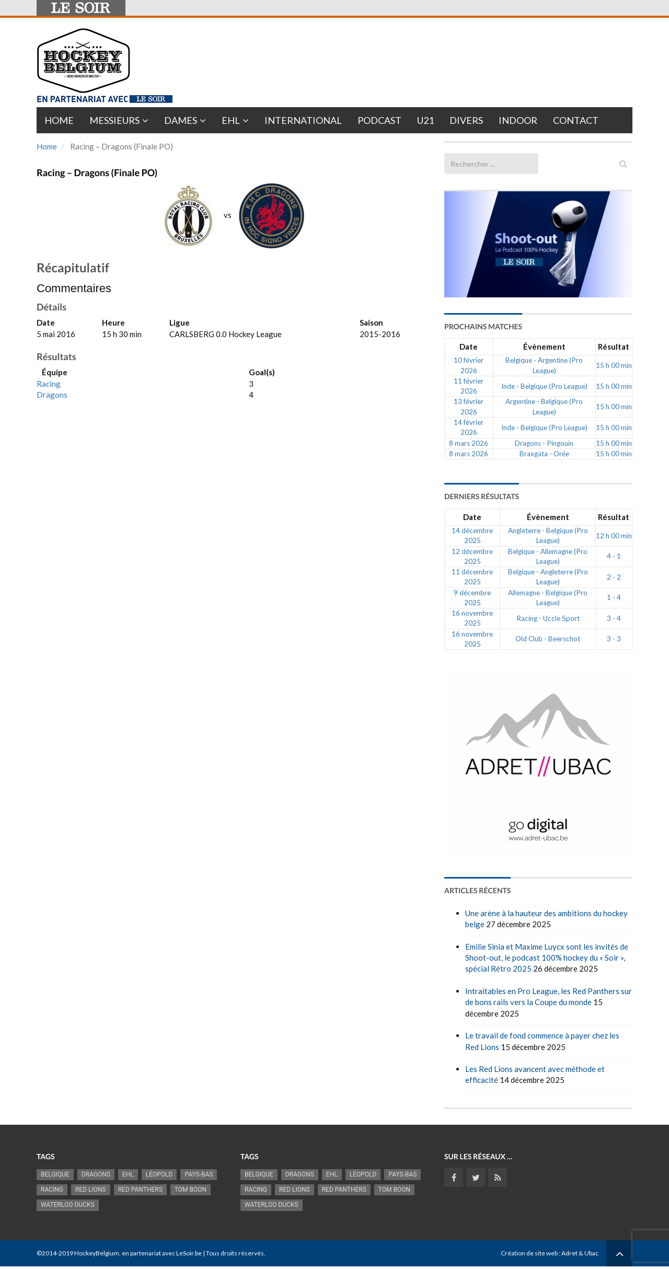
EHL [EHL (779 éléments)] (128, 1174)
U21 (425, 120)
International (303, 120)
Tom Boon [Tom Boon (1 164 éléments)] (190, 1189)
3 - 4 (614, 618)
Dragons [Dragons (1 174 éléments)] (96, 1174)
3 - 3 (614, 638)
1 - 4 (614, 597)
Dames (180, 120)
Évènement (544, 346)
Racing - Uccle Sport (548, 618)
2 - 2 (614, 577)
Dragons (52, 394)
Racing (49, 383)
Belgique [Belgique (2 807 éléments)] (55, 1174)
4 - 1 (614, 556)
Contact (575, 120)
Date (468, 346)
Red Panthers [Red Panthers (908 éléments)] (140, 1189)
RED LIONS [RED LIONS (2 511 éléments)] (90, 1189)
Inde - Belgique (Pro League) (544, 386)
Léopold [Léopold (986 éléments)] (159, 1174)
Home (59, 120)
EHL (231, 120)
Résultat (613, 346)
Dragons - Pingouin (544, 443)
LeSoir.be (189, 1253)
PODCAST (379, 120)
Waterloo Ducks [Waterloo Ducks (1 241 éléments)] (68, 1204)
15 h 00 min (614, 365)
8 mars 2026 (468, 443)
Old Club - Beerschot (547, 638)
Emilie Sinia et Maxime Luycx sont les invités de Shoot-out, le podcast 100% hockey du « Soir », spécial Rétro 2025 (546, 958)
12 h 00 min (614, 536)
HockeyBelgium (96, 1253)
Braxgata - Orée (544, 453)
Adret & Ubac (579, 1253)
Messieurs (114, 120)
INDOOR (518, 120)
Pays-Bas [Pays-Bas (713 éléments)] (198, 1174)
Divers (466, 120)
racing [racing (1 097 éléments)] (52, 1189)
